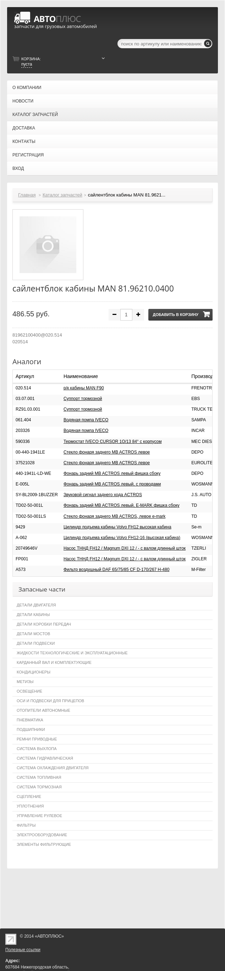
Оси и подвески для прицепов (50, 701)
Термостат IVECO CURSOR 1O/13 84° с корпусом (113, 441)
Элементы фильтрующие (44, 844)
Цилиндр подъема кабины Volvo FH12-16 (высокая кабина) (122, 537)
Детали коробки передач (44, 624)
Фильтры (26, 825)
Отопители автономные (43, 710)
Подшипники (31, 729)
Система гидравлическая (45, 758)
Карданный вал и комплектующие (54, 662)
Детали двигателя (36, 605)
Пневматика (30, 720)
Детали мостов (33, 634)
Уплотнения (30, 806)
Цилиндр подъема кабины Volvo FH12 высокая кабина (117, 527)
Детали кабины (33, 614)
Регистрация (28, 154)
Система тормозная (39, 787)
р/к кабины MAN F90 (84, 387)
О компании (26, 87)
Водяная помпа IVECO (86, 419)
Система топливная (39, 777)
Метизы (25, 681)
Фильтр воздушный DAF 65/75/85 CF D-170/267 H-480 (116, 569)
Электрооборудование (42, 835)
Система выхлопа (36, 749)
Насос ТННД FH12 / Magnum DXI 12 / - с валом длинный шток (125, 548)
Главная (26, 195)
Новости (22, 101)
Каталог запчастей (35, 114)
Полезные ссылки (22, 949)
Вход (18, 168)
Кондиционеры (33, 672)
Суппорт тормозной (83, 398)
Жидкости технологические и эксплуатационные (72, 653)
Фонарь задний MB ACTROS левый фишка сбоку (112, 473)
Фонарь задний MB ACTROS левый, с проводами (112, 484)
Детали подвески (36, 643)
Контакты (23, 141)
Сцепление (29, 796)
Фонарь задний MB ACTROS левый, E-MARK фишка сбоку (122, 505)
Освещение (29, 691)
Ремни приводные (37, 739)
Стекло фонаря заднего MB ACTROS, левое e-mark (114, 516)
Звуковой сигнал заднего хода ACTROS (103, 494)
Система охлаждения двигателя (52, 768)
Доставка (23, 128)
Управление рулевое (39, 816)
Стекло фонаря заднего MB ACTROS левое (107, 452)
